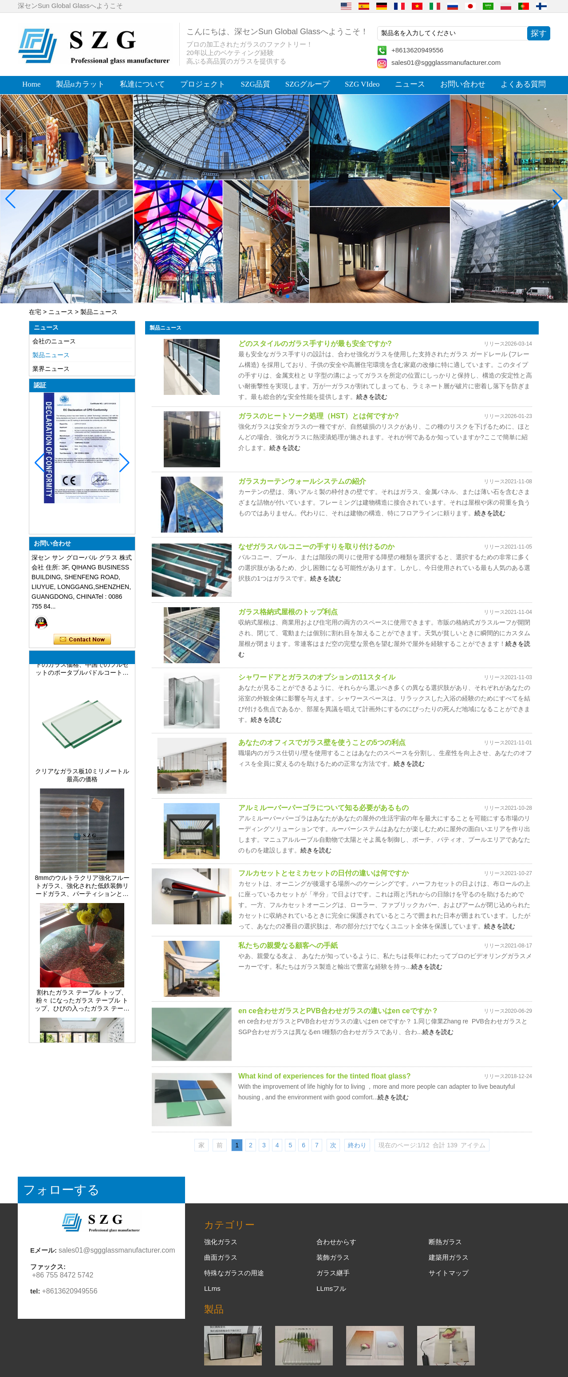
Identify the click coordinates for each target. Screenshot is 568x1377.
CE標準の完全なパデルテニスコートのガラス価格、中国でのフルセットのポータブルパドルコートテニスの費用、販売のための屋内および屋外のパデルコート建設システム (82, 669)
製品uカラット (80, 84)
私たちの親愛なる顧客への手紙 (288, 945)
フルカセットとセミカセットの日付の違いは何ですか (323, 873)
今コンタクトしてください (82, 639)
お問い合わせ (462, 84)
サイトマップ (449, 1273)
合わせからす (336, 1242)
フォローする (61, 1190)
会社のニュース (54, 341)
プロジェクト (202, 84)
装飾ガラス (333, 1257)
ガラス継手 (333, 1273)
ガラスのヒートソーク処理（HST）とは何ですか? (318, 416)
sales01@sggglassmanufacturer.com (446, 62)
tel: (35, 1291)
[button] (266, 296)
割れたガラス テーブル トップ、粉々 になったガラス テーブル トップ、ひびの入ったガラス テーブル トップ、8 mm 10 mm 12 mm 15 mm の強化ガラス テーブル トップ (82, 1005)
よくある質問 (523, 84)
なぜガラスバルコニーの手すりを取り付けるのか (316, 546)
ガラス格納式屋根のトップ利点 (288, 612)
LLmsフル (331, 1288)
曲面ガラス (220, 1257)
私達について (142, 84)
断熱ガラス (445, 1242)
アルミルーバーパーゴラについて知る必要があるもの (323, 808)
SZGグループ (307, 84)
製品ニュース (51, 354)
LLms (212, 1288)
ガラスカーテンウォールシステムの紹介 (302, 481)
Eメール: (43, 1250)
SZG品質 (255, 84)
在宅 (35, 311)
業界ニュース (51, 368)
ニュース (410, 84)
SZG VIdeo (362, 84)
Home (31, 84)
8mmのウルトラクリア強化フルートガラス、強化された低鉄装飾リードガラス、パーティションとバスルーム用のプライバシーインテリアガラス (82, 891)
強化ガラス (220, 1242)
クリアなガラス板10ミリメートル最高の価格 (82, 779)
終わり (357, 1145)
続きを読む (371, 396)
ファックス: (48, 1266)
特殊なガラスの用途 (234, 1273)
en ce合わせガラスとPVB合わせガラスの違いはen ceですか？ (338, 1011)
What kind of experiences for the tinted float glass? (324, 1076)
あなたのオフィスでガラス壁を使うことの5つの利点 (322, 742)
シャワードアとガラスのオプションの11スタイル (316, 677)
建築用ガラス (449, 1257)
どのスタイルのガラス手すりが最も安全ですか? (315, 343)
